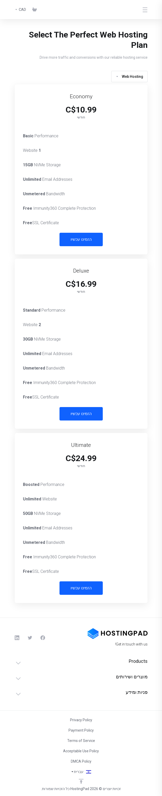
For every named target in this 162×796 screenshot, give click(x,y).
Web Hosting (129, 76)
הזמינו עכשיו (81, 239)
